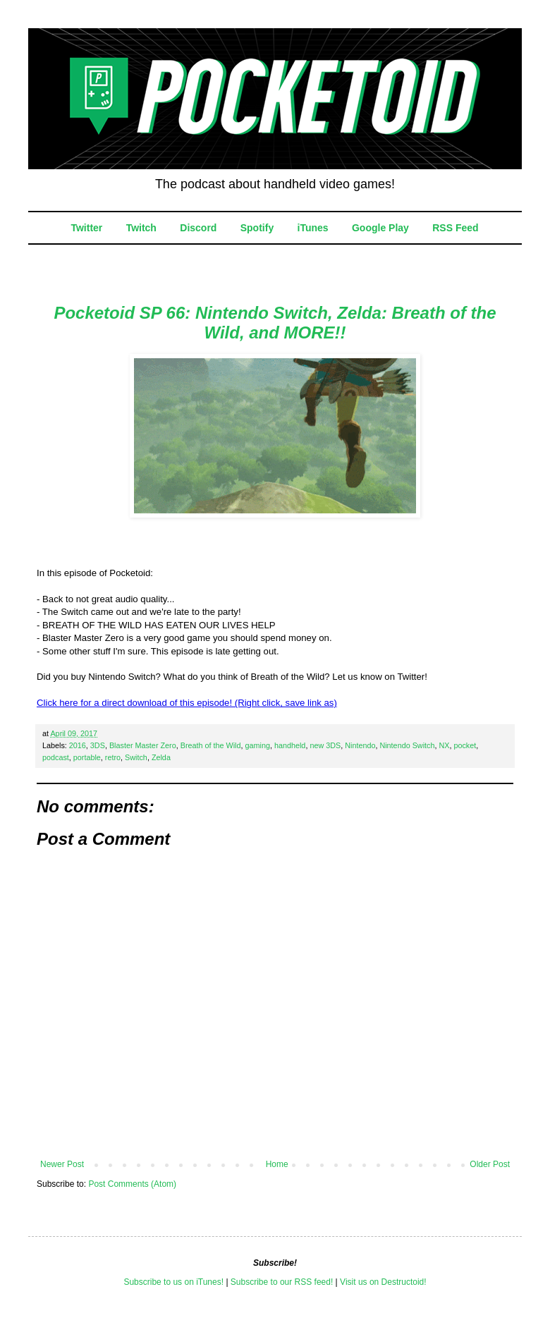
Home (277, 1164)
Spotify (257, 227)
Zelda (161, 757)
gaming (257, 745)
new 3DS (325, 745)
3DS (97, 745)
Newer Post (62, 1164)
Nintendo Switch (406, 745)
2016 (77, 745)
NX (444, 745)
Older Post (490, 1164)
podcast (55, 757)
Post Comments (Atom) (132, 1184)
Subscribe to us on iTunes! (173, 1282)
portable (87, 757)
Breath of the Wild (211, 745)
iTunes (313, 227)
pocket (464, 745)
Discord (198, 227)
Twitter (86, 227)
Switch (136, 757)
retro (113, 757)
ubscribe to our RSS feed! (284, 1282)
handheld (289, 745)
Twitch (141, 227)
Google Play (380, 227)
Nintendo (360, 745)
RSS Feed (455, 227)
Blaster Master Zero (142, 745)
